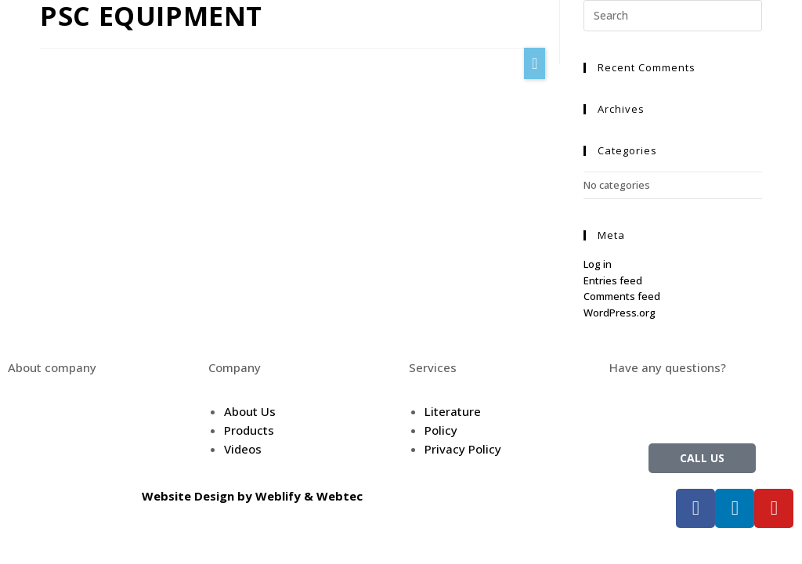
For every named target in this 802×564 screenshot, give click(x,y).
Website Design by (198, 496)
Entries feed (612, 280)
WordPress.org (619, 313)
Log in (597, 264)
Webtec (339, 496)
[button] (534, 63)
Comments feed (621, 296)
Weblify (278, 496)
